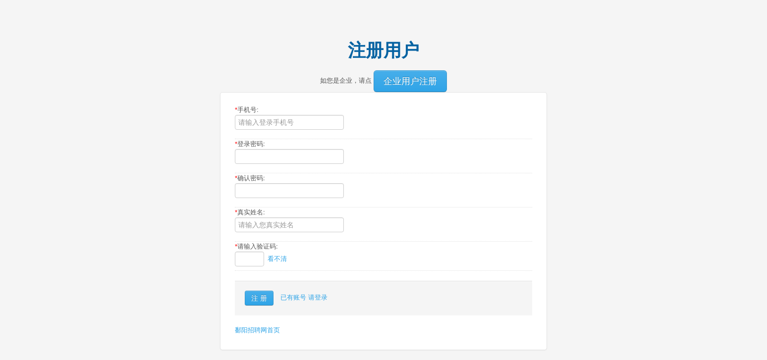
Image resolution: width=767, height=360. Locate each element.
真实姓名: (250, 212)
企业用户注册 (410, 81)
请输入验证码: (256, 246)
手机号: (247, 109)
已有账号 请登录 (304, 297)
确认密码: (250, 178)
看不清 (277, 258)
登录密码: (250, 144)
